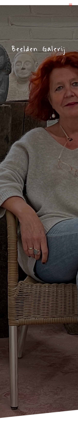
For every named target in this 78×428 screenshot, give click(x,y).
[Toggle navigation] (70, 4)
